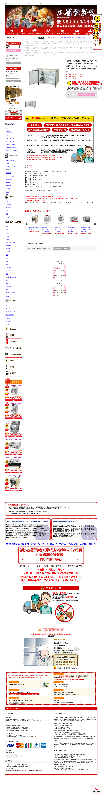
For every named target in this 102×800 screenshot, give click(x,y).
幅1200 (91, 47)
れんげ (7, 233)
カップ (7, 239)
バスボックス (9, 286)
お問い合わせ (77, 31)
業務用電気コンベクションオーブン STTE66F (87, 224)
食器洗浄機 (8, 185)
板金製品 (8, 188)
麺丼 (7, 289)
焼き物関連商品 (10, 315)
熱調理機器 (8, 173)
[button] (91, 786)
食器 (65, 37)
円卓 (7, 201)
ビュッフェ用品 (10, 270)
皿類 (7, 229)
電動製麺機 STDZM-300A (34, 223)
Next (95, 224)
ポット (7, 236)
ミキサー (8, 128)
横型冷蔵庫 (86, 41)
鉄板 (7, 255)
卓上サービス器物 (10, 242)
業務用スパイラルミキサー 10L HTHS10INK (48, 224)
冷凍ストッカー (10, 169)
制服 (76, 37)
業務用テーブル (10, 207)
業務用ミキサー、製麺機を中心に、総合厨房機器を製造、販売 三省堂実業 (44, 41)
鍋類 (7, 258)
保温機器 (8, 182)
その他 (7, 192)
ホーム (11, 31)
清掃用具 (8, 321)
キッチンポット (10, 318)
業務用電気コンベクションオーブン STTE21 (74, 224)
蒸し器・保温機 (10, 141)
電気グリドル (9, 132)
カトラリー (8, 251)
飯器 (7, 274)
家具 (62, 37)
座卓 (7, 210)
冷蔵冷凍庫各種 (74, 41)
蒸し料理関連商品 (10, 311)
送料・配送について (34, 31)
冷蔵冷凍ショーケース (11, 166)
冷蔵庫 (59, 37)
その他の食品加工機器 (11, 151)
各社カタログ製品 (10, 293)
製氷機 (79, 37)
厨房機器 (66, 41)
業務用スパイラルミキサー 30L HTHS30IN (61, 224)
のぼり (83, 37)
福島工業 (92, 52)
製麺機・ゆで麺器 (10, 144)
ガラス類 (8, 248)
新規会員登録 (90, 31)
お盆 (7, 264)
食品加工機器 (9, 179)
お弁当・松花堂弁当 (11, 277)
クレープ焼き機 (10, 138)
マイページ (48, 31)
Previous (27, 224)
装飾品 (73, 37)
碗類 (7, 226)
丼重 (7, 283)
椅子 (7, 214)
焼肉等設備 (8, 204)
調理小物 (8, 308)
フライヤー (8, 135)
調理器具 (69, 37)
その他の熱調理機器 (11, 147)
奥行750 (92, 41)
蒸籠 (7, 261)
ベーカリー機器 (10, 176)
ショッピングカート (63, 31)
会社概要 (22, 31)
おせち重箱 (8, 267)
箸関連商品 (8, 245)
